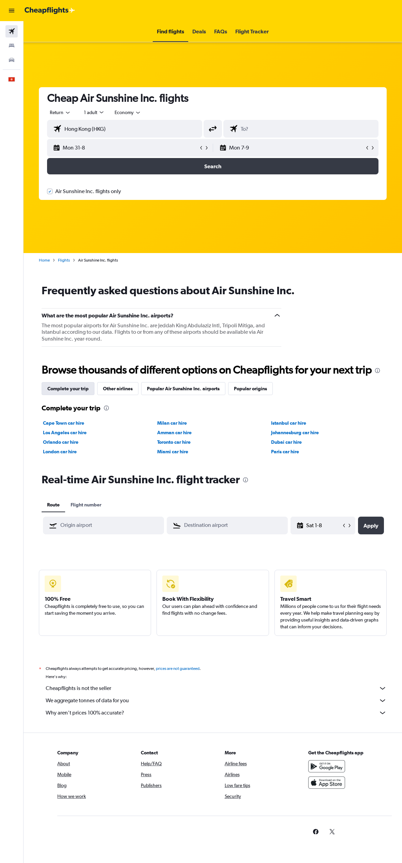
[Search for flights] (11, 31)
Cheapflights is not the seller (216, 688)
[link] (315, 831)
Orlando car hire (60, 442)
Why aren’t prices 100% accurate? (216, 713)
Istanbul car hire (288, 423)
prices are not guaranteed (177, 668)
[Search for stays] (11, 45)
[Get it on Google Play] (326, 766)
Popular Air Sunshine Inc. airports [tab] (183, 388)
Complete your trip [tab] (68, 388)
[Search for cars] (11, 60)
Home (44, 260)
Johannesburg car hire (295, 432)
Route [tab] (53, 504)
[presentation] (377, 370)
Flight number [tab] (86, 504)
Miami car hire (172, 451)
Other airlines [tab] (118, 388)
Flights (64, 260)
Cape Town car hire (63, 423)
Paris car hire (285, 451)
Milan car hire (172, 423)
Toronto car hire (174, 442)
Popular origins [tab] (250, 388)
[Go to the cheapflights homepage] (50, 10)
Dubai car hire (286, 442)
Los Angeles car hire (65, 432)
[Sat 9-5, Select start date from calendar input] (323, 525)
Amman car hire (174, 432)
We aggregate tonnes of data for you (216, 700)
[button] (11, 10)
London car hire (60, 451)
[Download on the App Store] (326, 782)
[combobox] (128, 112)
